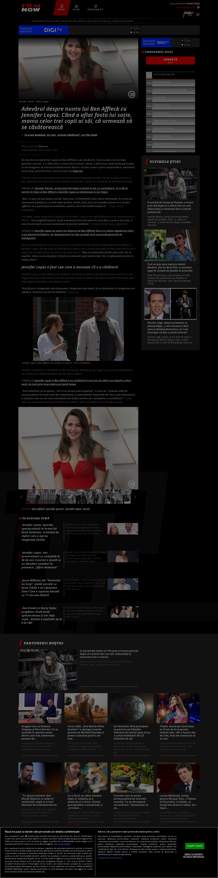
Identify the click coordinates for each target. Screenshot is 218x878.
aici (64, 861)
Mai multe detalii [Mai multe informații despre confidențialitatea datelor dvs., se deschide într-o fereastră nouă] (62, 844)
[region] (109, 852)
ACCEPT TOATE (194, 846)
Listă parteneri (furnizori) (110, 858)
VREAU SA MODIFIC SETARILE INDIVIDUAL (193, 855)
